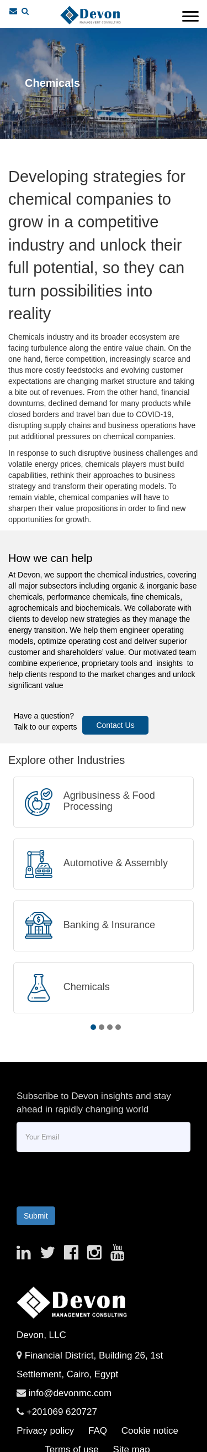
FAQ (97, 1430)
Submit (36, 1215)
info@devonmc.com (70, 1393)
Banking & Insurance (109, 924)
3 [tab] (110, 1027)
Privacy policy (45, 1430)
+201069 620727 (61, 1412)
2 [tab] (101, 1027)
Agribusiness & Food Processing (109, 801)
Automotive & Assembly (115, 862)
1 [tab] (93, 1027)
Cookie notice (149, 1430)
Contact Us (115, 725)
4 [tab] (118, 1027)
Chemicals (86, 986)
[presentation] (89, 1176)
